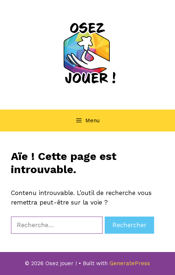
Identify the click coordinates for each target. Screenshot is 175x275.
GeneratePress (129, 263)
